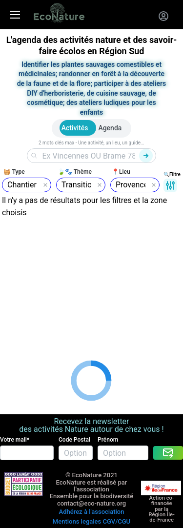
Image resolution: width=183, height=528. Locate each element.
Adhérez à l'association (91, 511)
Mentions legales (77, 521)
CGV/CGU (116, 521)
